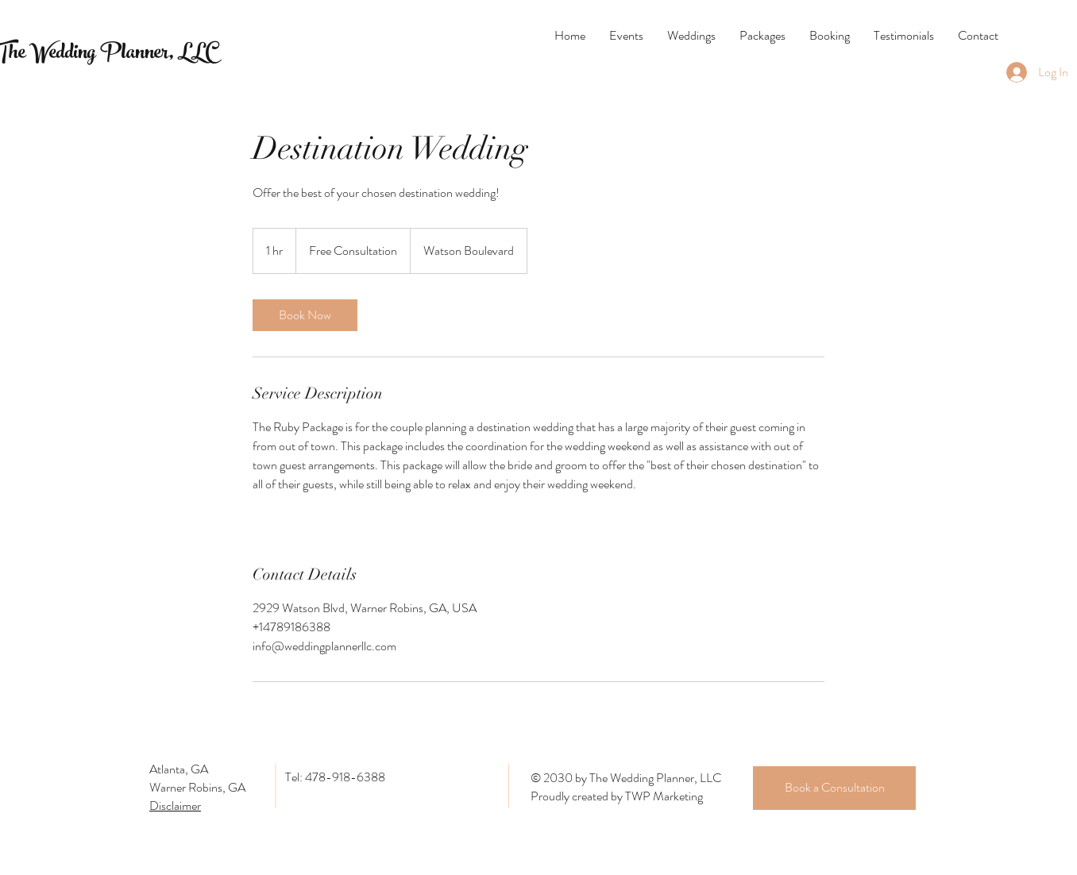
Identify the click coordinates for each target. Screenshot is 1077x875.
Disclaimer (175, 805)
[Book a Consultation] (834, 788)
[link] (305, 315)
